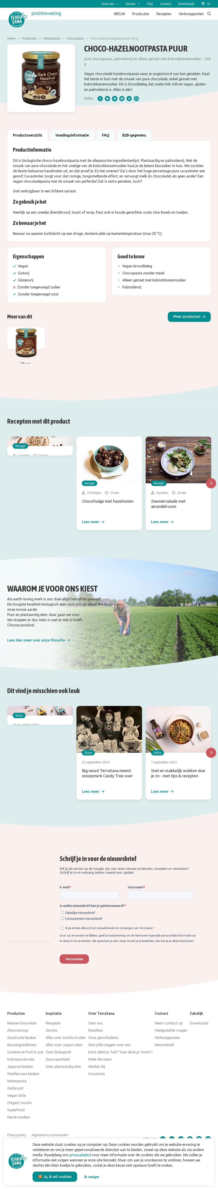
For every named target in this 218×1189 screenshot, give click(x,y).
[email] (114, 98)
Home (11, 38)
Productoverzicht (27, 135)
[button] (189, 317)
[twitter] (107, 98)
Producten (29, 38)
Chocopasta (75, 38)
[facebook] (100, 98)
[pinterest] (122, 98)
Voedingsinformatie (72, 135)
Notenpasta (52, 38)
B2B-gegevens (134, 135)
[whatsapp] (136, 98)
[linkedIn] (129, 98)
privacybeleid (80, 1155)
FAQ (105, 135)
